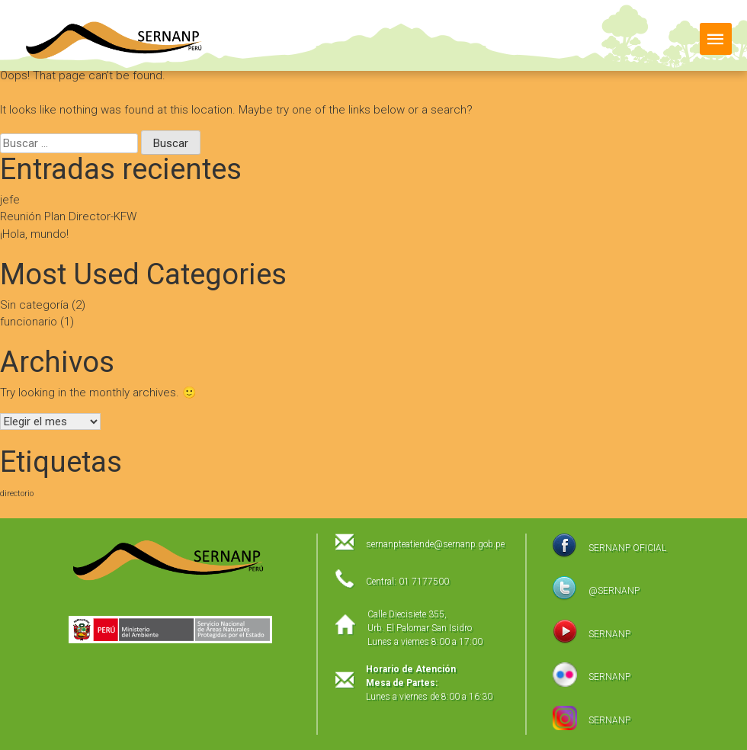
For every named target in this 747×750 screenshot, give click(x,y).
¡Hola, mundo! (34, 234)
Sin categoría (34, 305)
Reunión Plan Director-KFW (68, 216)
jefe (10, 200)
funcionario (28, 322)
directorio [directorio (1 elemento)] (17, 493)
